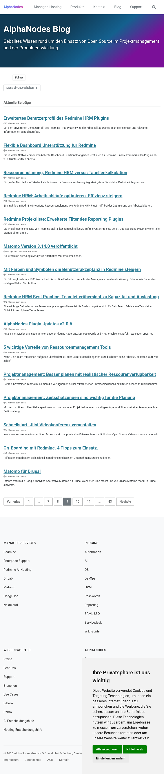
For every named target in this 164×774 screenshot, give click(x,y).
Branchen (10, 686)
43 (110, 501)
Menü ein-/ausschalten (20, 87)
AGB (50, 759)
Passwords (92, 596)
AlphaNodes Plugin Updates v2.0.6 (38, 323)
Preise (8, 659)
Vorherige (13, 501)
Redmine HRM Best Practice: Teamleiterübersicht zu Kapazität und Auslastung (81, 296)
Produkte (77, 7)
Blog (117, 7)
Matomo (9, 587)
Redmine (10, 552)
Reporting (91, 605)
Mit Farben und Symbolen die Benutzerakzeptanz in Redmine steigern (72, 269)
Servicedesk (93, 623)
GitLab (8, 578)
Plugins (91, 543)
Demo (8, 712)
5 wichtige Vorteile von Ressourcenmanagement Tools (57, 347)
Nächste (125, 501)
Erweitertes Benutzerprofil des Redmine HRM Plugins (56, 118)
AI (86, 561)
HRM (88, 587)
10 (77, 501)
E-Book (8, 703)
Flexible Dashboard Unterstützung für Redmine (50, 145)
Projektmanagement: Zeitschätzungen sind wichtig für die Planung (69, 397)
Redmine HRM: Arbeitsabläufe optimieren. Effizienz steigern (63, 195)
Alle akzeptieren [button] (107, 749)
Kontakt (99, 7)
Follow (19, 77)
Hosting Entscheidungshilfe (23, 729)
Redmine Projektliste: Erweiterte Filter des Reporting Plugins (64, 219)
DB (87, 570)
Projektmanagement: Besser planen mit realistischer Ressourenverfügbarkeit (80, 374)
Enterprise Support (17, 561)
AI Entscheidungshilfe (19, 721)
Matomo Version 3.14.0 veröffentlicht (41, 246)
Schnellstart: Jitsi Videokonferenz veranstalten (50, 424)
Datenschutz (33, 759)
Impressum (11, 759)
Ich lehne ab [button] (134, 749)
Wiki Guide (92, 631)
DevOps (90, 578)
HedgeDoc (11, 596)
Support (136, 7)
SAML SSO (92, 614)
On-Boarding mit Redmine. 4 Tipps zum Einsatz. (51, 448)
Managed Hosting (48, 7)
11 (89, 501)
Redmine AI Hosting (17, 570)
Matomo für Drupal (22, 471)
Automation (93, 552)
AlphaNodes (13, 7)
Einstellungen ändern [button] (110, 758)
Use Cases (11, 694)
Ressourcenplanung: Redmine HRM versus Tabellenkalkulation (65, 172)
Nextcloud (11, 605)
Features (10, 668)
